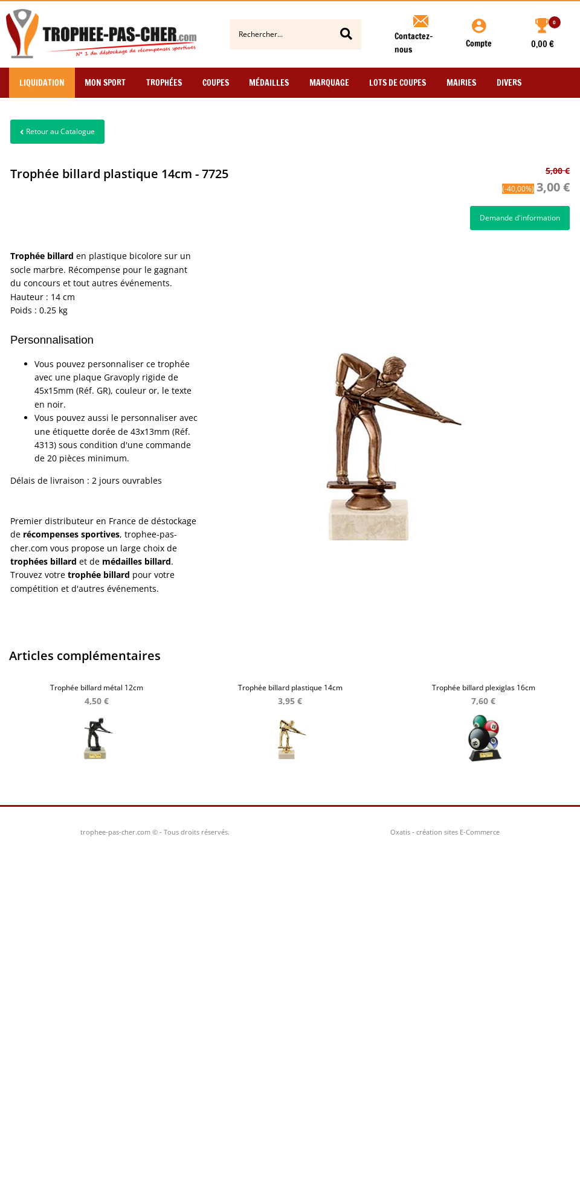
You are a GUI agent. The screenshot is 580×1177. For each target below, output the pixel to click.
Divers (509, 83)
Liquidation (42, 83)
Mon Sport (105, 83)
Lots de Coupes (397, 83)
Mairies (461, 83)
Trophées (164, 83)
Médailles (269, 83)
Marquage (329, 83)
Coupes (215, 83)
